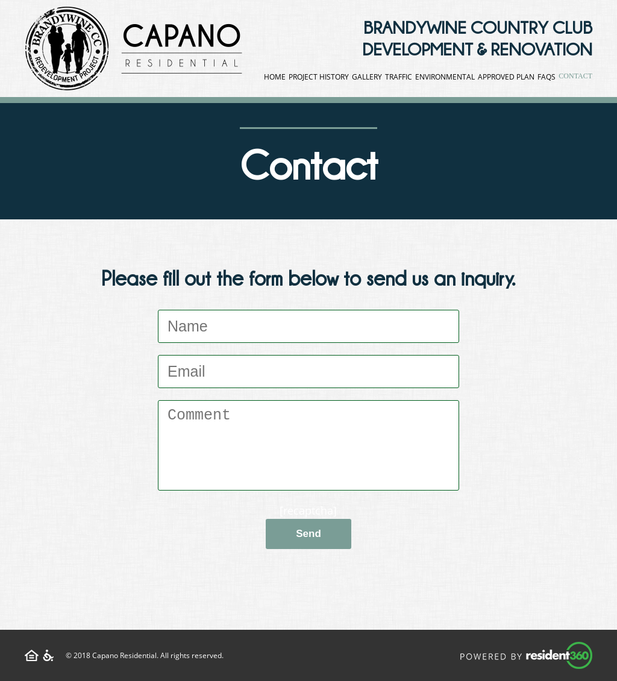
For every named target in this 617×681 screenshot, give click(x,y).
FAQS (546, 77)
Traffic (398, 77)
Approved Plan (506, 77)
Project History (319, 77)
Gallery (367, 77)
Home (275, 77)
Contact (575, 76)
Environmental (445, 77)
